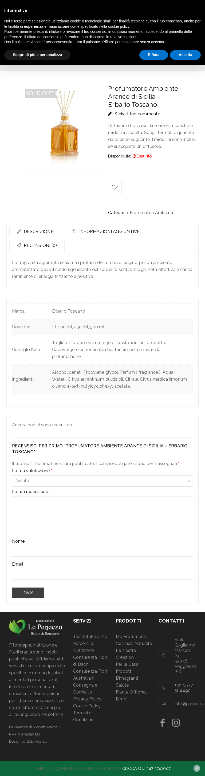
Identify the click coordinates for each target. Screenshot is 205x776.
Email (17, 564)
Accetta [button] (185, 55)
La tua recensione (31, 491)
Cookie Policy (87, 705)
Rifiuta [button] (154, 55)
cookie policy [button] (118, 26)
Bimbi (121, 699)
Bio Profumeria (131, 636)
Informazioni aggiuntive (111, 231)
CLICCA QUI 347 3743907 (146, 768)
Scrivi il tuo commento (137, 113)
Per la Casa (127, 664)
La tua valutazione (32, 470)
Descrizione (38, 231)
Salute (122, 685)
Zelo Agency (37, 741)
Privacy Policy (87, 699)
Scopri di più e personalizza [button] (37, 55)
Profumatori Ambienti (151, 212)
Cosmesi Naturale (134, 643)
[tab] (35, 231)
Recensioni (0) (40, 245)
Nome (18, 541)
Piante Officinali (132, 692)
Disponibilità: (119, 156)
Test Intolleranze (90, 636)
